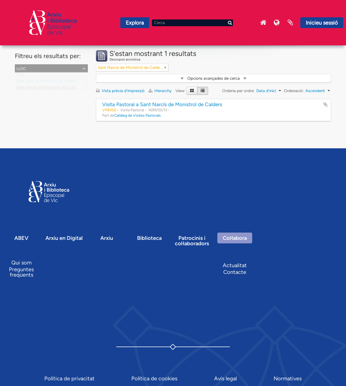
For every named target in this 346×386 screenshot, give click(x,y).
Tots (20, 75)
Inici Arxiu (263, 22)
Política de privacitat (69, 378)
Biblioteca (149, 238)
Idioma (277, 22)
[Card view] (192, 91)
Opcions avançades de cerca (213, 78)
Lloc (21, 68)
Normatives (288, 378)
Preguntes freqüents (21, 272)
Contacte (234, 272)
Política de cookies (154, 378)
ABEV (21, 238)
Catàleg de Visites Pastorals (137, 115)
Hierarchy (160, 90)
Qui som (21, 262)
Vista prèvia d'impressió (120, 90)
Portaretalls (290, 22)
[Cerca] (192, 22)
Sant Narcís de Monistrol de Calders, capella (56, 88)
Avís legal (225, 378)
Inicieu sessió (322, 22)
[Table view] (202, 91)
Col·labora (235, 238)
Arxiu (106, 238)
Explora (135, 22)
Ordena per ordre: (238, 90)
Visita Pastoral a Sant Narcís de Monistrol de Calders (162, 104)
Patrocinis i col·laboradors (192, 241)
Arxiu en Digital (64, 238)
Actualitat (235, 265)
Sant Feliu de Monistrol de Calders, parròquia (56, 82)
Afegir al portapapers (325, 104)
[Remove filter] (165, 67)
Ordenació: (294, 90)
